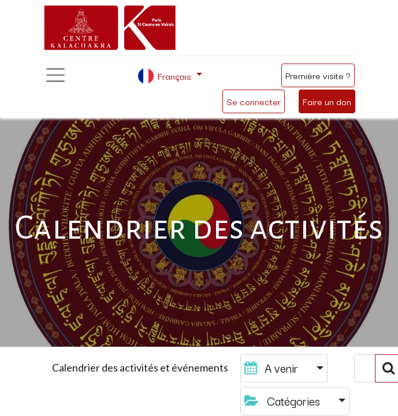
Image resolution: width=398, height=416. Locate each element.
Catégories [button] (283, 401)
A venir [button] (272, 368)
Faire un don (327, 101)
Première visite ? (318, 75)
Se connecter (253, 101)
